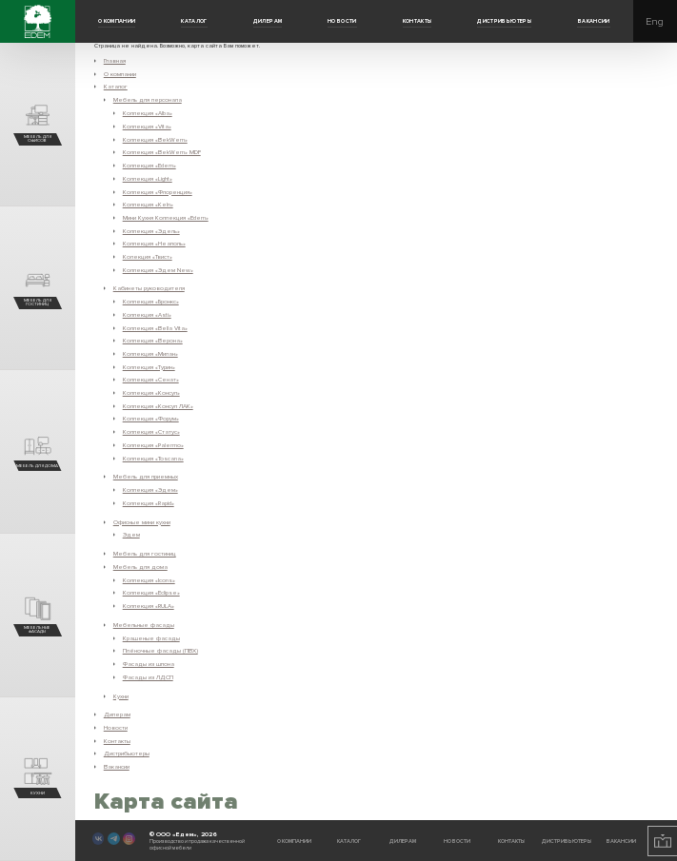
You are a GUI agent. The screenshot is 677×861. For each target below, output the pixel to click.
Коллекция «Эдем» (150, 490)
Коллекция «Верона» (153, 340)
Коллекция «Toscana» (153, 458)
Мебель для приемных (145, 476)
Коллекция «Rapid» (148, 503)
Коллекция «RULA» (148, 606)
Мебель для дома (140, 567)
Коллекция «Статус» (151, 432)
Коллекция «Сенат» (151, 379)
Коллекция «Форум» (151, 418)
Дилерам (268, 21)
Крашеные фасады (151, 638)
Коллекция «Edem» (149, 165)
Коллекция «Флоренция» (157, 192)
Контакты (417, 21)
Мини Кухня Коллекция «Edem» (166, 218)
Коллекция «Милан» (150, 354)
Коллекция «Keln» (148, 204)
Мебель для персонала (147, 100)
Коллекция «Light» (147, 179)
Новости (342, 21)
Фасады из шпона (148, 664)
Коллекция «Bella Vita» (155, 328)
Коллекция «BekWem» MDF (162, 152)
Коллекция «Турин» (149, 367)
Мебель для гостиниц (144, 554)
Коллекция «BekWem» (155, 140)
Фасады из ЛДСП (148, 677)
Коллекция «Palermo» (153, 445)
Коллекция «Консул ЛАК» (158, 406)
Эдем (131, 534)
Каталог (194, 21)
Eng (655, 21)
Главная (115, 61)
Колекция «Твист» (147, 257)
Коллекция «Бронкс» (151, 301)
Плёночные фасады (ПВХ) (160, 651)
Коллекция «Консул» (151, 393)
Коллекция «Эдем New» (158, 270)
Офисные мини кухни (141, 522)
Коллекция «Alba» (147, 113)
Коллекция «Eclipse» (151, 593)
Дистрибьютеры (504, 21)
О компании (117, 21)
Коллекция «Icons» (149, 580)
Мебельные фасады (143, 625)
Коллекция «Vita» (147, 126)
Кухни (121, 696)
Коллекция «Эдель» (151, 231)
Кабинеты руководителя (149, 288)
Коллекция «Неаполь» (154, 243)
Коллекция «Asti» (147, 315)
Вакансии (593, 21)
